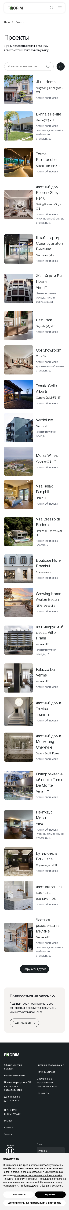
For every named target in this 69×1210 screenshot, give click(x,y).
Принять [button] (50, 1197)
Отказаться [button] (19, 1197)
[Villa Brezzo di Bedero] (34, 531)
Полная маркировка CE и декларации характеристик (17, 1086)
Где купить (43, 1093)
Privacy (8, 1120)
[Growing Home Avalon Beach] (34, 602)
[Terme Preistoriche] (34, 162)
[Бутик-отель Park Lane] (34, 862)
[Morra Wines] (34, 461)
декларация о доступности (12, 1098)
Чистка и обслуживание (50, 1064)
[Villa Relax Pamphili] (34, 494)
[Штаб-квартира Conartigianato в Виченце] (34, 249)
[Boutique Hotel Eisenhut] (34, 569)
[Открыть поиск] (51, 8)
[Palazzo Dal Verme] (34, 678)
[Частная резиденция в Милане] (34, 937)
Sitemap (8, 1134)
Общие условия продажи (13, 1066)
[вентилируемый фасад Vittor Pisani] (34, 640)
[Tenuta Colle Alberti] (34, 394)
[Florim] (15, 8)
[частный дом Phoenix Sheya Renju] (34, 204)
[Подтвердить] (48, 66)
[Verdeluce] (34, 427)
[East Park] (34, 325)
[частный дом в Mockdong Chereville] (34, 747)
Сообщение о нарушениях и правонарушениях (47, 1082)
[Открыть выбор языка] (51, 1151)
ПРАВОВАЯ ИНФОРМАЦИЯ (12, 1112)
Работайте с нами (14, 1075)
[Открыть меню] (60, 8)
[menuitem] (18, 1066)
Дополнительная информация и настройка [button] (34, 1205)
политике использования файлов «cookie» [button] (38, 1178)
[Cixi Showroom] (34, 360)
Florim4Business (46, 1071)
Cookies (8, 1127)
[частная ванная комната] (34, 895)
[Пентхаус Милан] (34, 824)
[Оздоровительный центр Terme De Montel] (34, 785)
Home (7, 22)
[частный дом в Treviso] (34, 711)
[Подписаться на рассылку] (24, 1023)
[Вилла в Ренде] (34, 126)
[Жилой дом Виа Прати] (34, 288)
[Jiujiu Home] (34, 89)
